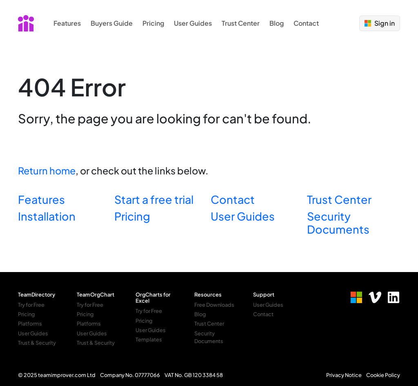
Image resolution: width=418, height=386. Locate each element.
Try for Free (31, 304)
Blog (276, 23)
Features (67, 23)
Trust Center (241, 23)
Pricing (153, 23)
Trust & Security (37, 342)
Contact (306, 23)
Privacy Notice (344, 375)
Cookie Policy (383, 375)
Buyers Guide (112, 23)
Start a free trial (153, 199)
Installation (47, 216)
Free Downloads (214, 304)
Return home (47, 170)
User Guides (193, 23)
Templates (149, 339)
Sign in (380, 23)
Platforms (30, 323)
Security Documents (338, 222)
